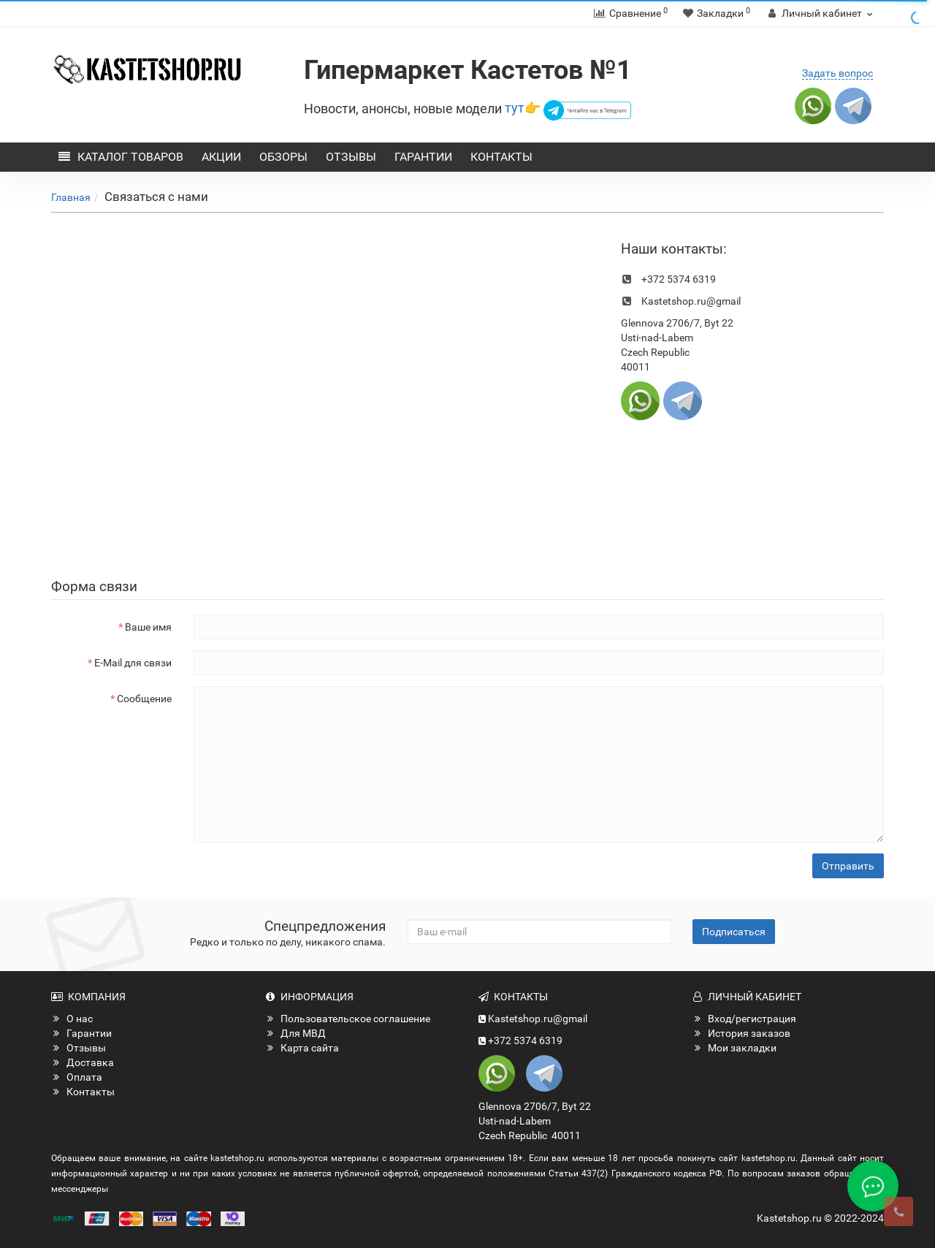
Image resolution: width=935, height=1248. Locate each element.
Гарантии (423, 157)
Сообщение (144, 698)
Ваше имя (148, 627)
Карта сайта (302, 1048)
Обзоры (283, 157)
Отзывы (351, 157)
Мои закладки (734, 1048)
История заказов (741, 1033)
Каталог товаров (120, 157)
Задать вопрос (837, 73)
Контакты (501, 157)
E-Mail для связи (133, 663)
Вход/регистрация (744, 1018)
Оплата (76, 1077)
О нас (72, 1018)
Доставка (82, 1062)
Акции (221, 157)
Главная (71, 197)
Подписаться (734, 931)
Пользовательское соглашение (347, 1018)
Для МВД (295, 1033)
